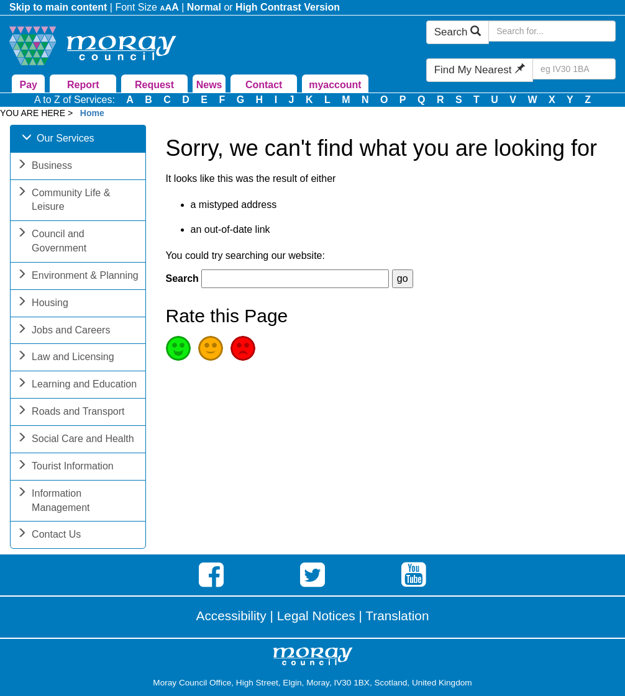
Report (83, 84)
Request (154, 84)
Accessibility (231, 615)
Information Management (53, 501)
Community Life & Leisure (63, 201)
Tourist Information (65, 467)
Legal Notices (316, 615)
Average (210, 348)
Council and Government (51, 242)
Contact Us (49, 535)
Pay (28, 84)
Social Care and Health (75, 440)
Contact (264, 84)
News (209, 84)
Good (178, 348)
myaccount (335, 84)
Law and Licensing (65, 358)
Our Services (58, 139)
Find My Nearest (479, 70)
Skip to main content (58, 7)
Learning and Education (77, 385)
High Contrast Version (287, 7)
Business (44, 167)
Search (457, 32)
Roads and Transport (70, 412)
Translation (397, 615)
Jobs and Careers (63, 331)
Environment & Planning (78, 276)
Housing (42, 304)
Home (92, 113)
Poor (242, 348)
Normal (204, 7)
